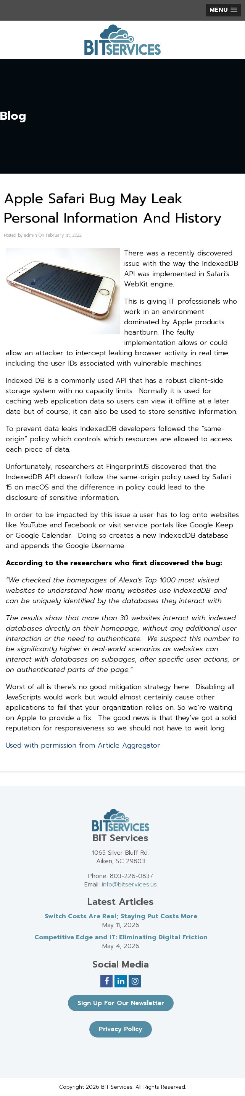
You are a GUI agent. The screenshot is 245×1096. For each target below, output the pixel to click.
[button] (223, 10)
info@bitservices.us (129, 884)
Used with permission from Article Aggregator (83, 745)
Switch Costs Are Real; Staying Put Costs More (121, 916)
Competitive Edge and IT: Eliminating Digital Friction (121, 937)
